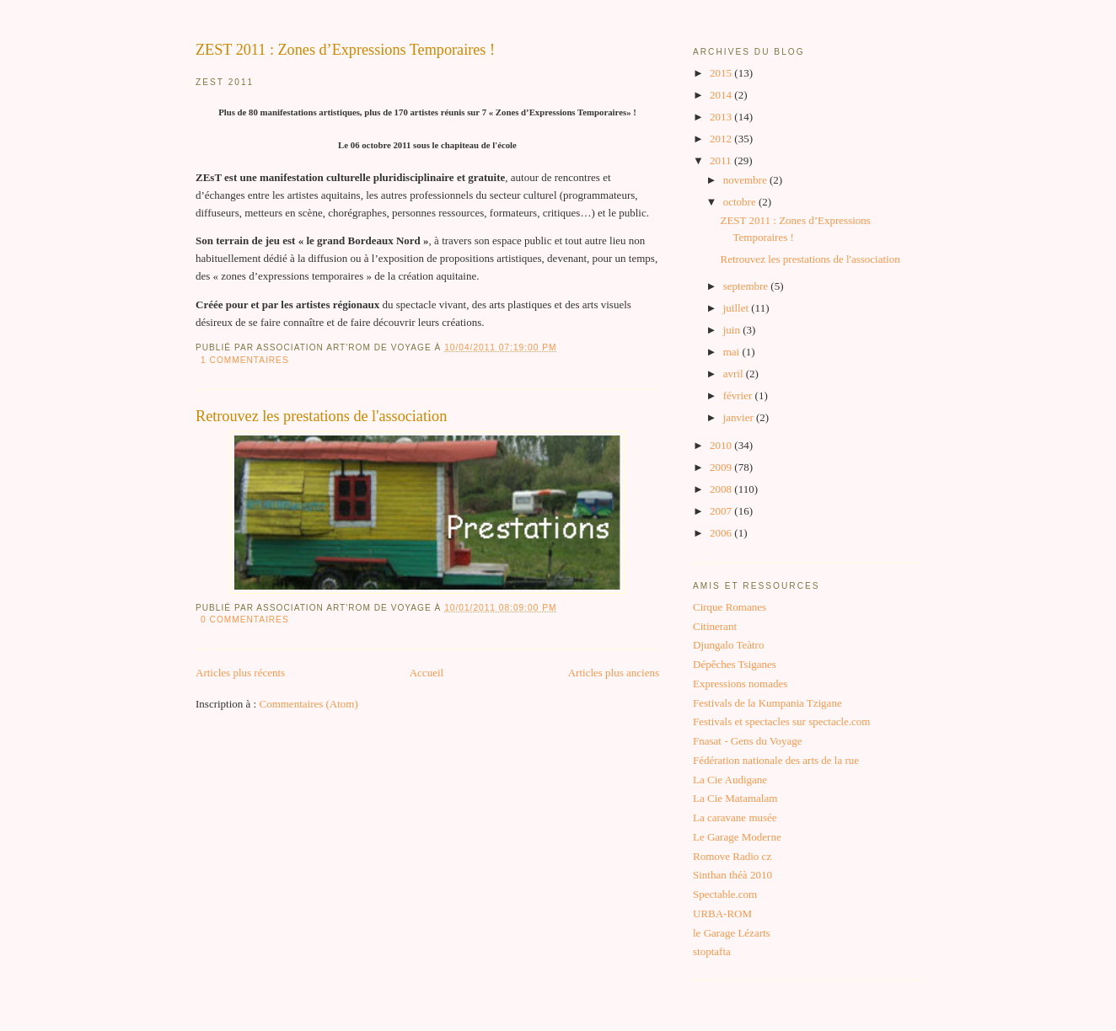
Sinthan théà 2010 (732, 874)
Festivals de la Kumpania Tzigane (767, 703)
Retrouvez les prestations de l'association (321, 416)
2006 (722, 532)
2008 (722, 489)
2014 (722, 94)
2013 (722, 116)
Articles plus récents (240, 672)
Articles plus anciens (613, 672)
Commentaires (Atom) (308, 703)
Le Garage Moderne (737, 837)
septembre (747, 286)
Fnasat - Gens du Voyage (747, 741)
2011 (722, 160)
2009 (722, 467)
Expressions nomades (740, 683)
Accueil (426, 672)
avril (734, 373)
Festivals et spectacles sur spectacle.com (781, 721)
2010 (722, 445)
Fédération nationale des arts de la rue (776, 760)
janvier (739, 417)
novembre (746, 180)
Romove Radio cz (732, 856)
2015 (722, 73)
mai (733, 351)
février (739, 395)
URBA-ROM (722, 913)
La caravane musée (735, 817)
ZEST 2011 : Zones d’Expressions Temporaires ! (345, 49)
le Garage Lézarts (731, 933)
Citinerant (715, 626)
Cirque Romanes (729, 607)
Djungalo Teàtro (728, 644)
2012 (722, 138)
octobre (741, 201)
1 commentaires (245, 360)
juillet (737, 308)
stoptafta (712, 951)
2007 (722, 511)
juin (733, 329)
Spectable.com (725, 894)
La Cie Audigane (730, 779)
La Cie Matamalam (735, 798)
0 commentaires (245, 619)
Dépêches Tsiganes (734, 664)
